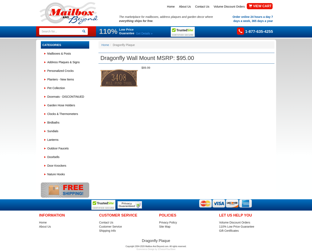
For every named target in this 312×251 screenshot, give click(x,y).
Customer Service (110, 226)
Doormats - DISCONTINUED (65, 96)
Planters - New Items (60, 79)
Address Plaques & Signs (63, 62)
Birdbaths (53, 122)
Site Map (164, 226)
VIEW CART (260, 6)
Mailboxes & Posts (59, 53)
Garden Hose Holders (61, 105)
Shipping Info (107, 230)
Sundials (52, 131)
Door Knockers (56, 165)
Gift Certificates (229, 230)
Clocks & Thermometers (62, 114)
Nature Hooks (56, 174)
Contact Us (202, 6)
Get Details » (144, 33)
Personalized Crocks (60, 70)
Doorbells (53, 157)
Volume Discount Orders (229, 6)
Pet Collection (56, 88)
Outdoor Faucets (58, 148)
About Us (185, 6)
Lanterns (52, 139)
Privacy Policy (168, 222)
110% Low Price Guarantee (236, 226)
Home (171, 6)
